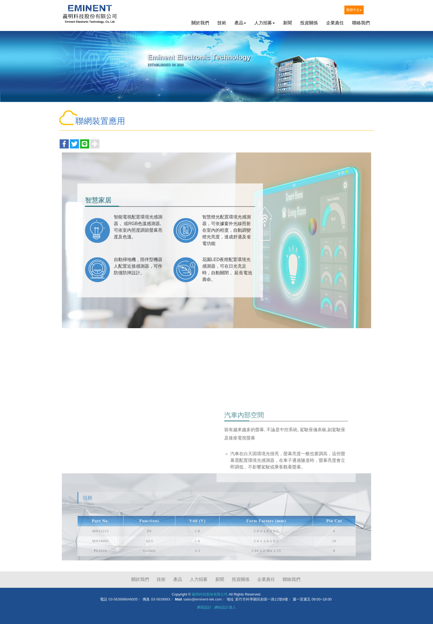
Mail (178, 599)
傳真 (146, 599)
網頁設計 (204, 607)
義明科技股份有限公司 (89, 15)
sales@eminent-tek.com (202, 599)
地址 (230, 599)
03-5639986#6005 (123, 599)
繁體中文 (354, 10)
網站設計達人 (225, 607)
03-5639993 (160, 599)
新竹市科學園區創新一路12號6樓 (261, 599)
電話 (103, 599)
